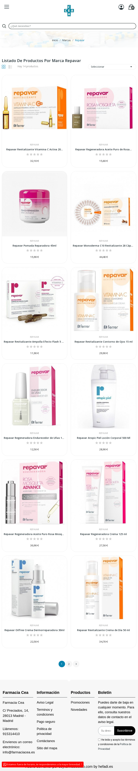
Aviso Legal (45, 702)
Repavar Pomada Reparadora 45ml (34, 245)
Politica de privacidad (44, 731)
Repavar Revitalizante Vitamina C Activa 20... (34, 149)
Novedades (79, 709)
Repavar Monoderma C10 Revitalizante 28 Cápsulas (103, 245)
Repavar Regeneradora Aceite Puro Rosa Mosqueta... (34, 534)
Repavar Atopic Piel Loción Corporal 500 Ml (103, 438)
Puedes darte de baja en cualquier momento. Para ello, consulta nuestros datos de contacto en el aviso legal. (116, 712)
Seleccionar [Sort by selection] (112, 67)
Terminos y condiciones (45, 712)
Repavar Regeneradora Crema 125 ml (103, 534)
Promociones (80, 702)
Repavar (34, 145)
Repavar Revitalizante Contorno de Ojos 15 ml (104, 341)
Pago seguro (46, 722)
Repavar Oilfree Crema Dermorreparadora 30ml (34, 630)
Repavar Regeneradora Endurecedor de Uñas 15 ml (34, 438)
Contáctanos (46, 741)
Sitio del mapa (47, 748)
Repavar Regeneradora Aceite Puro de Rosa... (103, 149)
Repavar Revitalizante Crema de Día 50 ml (103, 630)
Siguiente (76, 664)
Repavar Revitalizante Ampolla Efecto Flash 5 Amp (34, 341)
